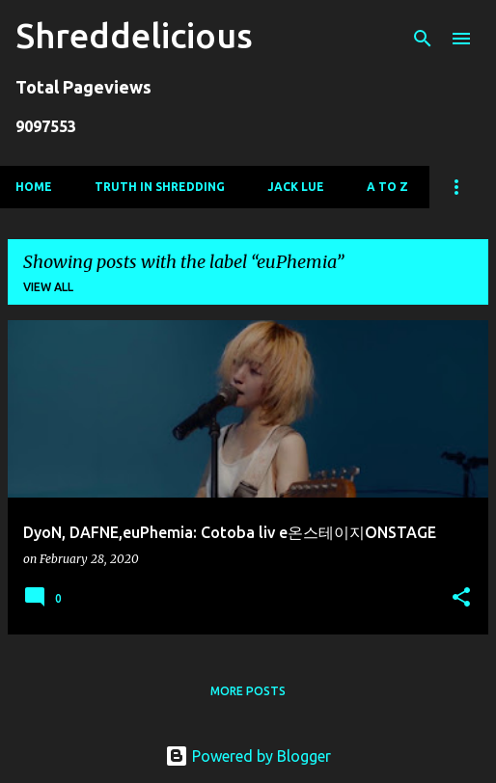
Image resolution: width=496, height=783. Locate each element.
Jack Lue (295, 186)
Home (33, 186)
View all (48, 287)
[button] (461, 598)
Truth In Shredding (160, 186)
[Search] (422, 38)
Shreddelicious (134, 35)
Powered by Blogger (248, 756)
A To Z (387, 186)
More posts (248, 691)
